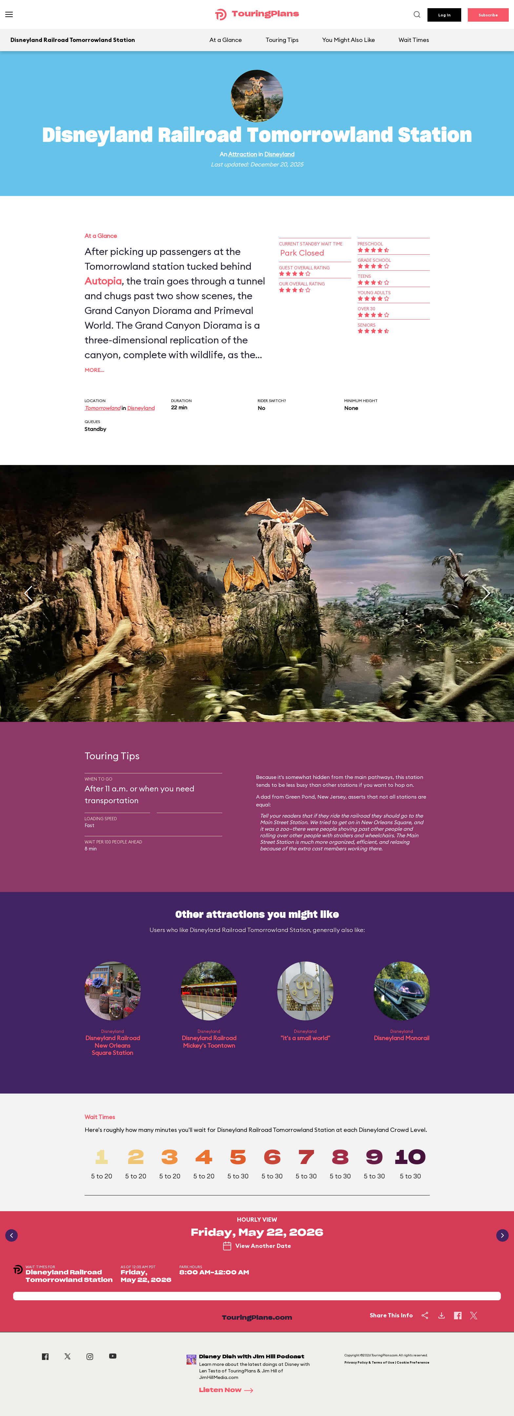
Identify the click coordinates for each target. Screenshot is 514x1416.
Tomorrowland (102, 408)
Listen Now (228, 1390)
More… (94, 370)
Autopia (103, 281)
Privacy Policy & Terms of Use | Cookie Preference (387, 1362)
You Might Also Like (348, 40)
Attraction (242, 154)
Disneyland (279, 154)
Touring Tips (282, 40)
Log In (444, 14)
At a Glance (225, 40)
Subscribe (488, 14)
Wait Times (414, 40)
